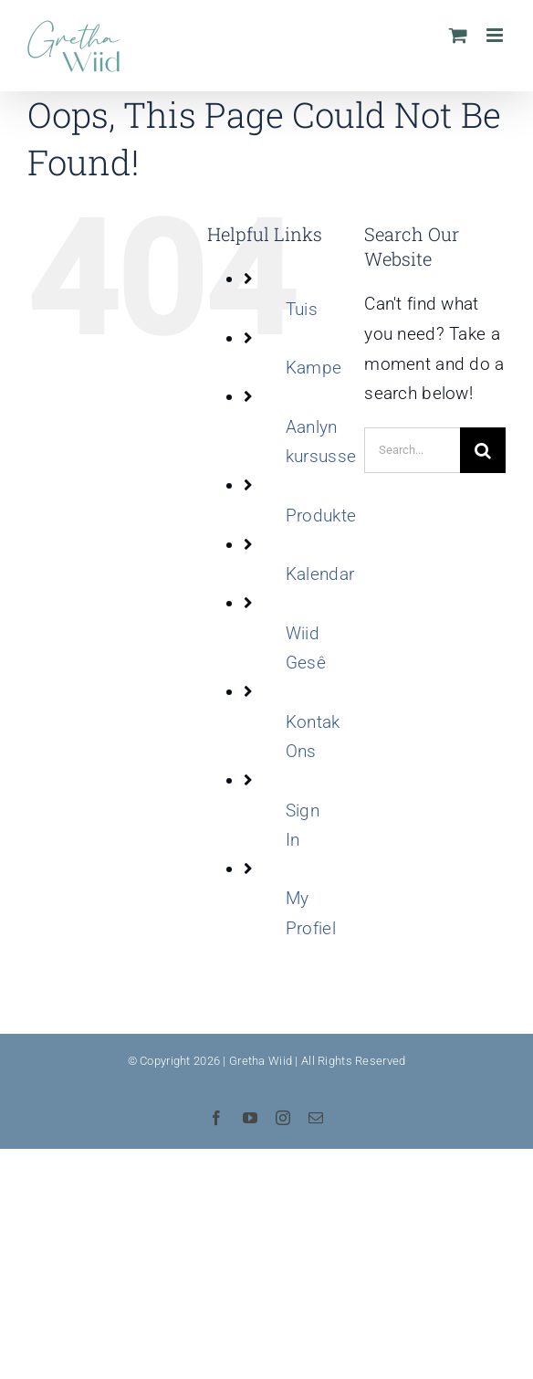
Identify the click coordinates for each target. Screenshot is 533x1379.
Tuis (302, 309)
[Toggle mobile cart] (458, 35)
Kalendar (320, 573)
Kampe (313, 367)
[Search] (483, 450)
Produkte (321, 515)
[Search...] (412, 450)
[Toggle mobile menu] (496, 35)
